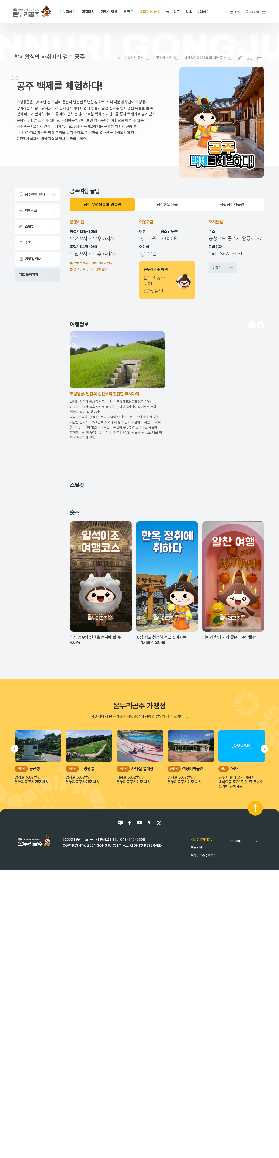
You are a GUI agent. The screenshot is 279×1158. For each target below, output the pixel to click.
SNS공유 (249, 58)
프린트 (259, 58)
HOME (119, 58)
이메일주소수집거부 (203, 1137)
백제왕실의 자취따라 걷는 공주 (205, 58)
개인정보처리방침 (202, 1121)
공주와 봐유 (164, 58)
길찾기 (223, 267)
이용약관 (196, 1129)
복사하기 (240, 58)
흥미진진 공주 (134, 58)
